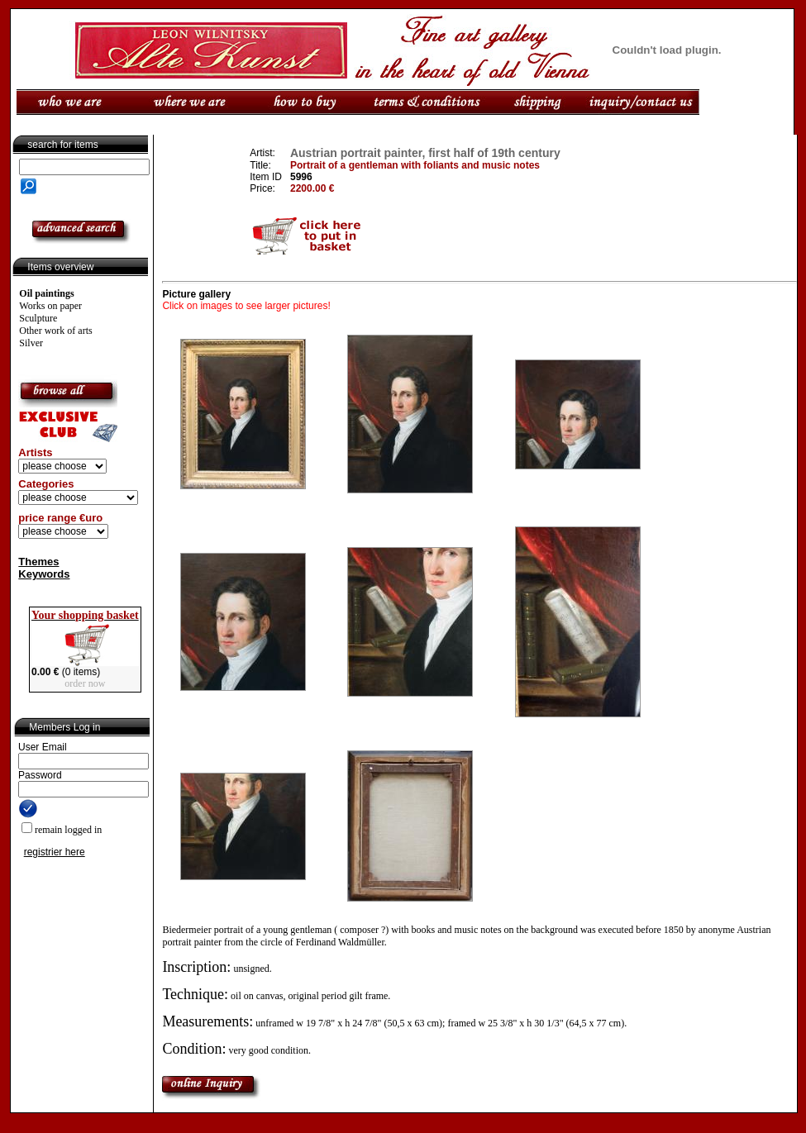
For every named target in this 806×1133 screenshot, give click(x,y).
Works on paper (50, 306)
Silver (31, 343)
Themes (38, 561)
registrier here (54, 852)
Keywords (43, 574)
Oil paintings (46, 293)
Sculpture (38, 318)
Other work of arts (55, 330)
